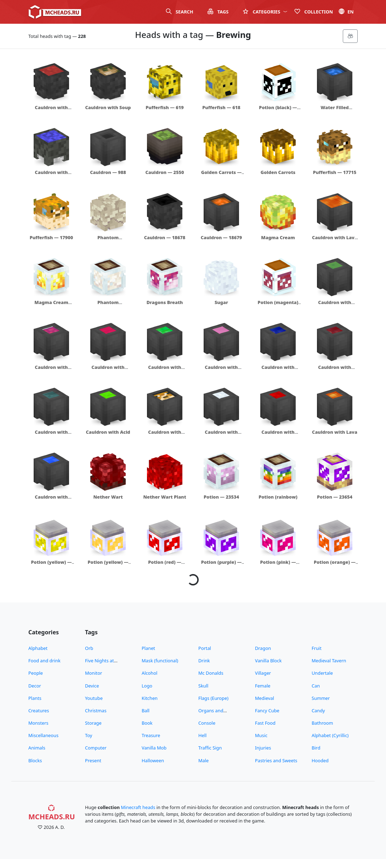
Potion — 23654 (334, 497)
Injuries (263, 748)
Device (92, 686)
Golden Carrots (278, 172)
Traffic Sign (210, 748)
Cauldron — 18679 (221, 237)
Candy (318, 710)
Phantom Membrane (108, 240)
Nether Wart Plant (164, 497)
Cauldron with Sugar (221, 435)
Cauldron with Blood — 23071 (278, 435)
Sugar (221, 302)
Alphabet (37, 648)
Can (316, 686)
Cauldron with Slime (334, 305)
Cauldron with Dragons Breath (51, 370)
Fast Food (265, 723)
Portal (204, 648)
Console (206, 723)
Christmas (96, 710)
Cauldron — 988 (108, 172)
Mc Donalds (210, 673)
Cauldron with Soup (108, 107)
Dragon (263, 648)
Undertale (322, 673)
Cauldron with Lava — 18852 (334, 240)
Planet (148, 648)
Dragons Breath (165, 302)
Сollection (313, 12)
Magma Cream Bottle (51, 305)
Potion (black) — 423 (278, 110)
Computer (96, 748)
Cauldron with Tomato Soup (51, 110)
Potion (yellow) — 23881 (107, 565)
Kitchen (150, 698)
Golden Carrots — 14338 (221, 175)
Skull (203, 686)
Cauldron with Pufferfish (164, 435)
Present (93, 760)
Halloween (153, 760)
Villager (263, 673)
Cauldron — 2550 (164, 172)
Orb (89, 648)
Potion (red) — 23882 (164, 565)
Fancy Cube (267, 710)
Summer (321, 698)
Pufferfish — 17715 (335, 172)
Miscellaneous (43, 735)
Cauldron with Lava (334, 432)
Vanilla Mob (154, 748)
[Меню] (350, 36)
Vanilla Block (268, 660)
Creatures (38, 710)
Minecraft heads (138, 807)
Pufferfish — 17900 (51, 237)
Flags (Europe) (213, 698)
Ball (145, 710)
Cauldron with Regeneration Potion (107, 374)
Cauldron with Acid (108, 432)
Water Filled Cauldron (334, 110)
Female (263, 686)
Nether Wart (108, 497)
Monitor (93, 673)
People (35, 673)
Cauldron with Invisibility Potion (51, 435)
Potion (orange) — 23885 (335, 565)
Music (261, 735)
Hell (202, 735)
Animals (36, 748)
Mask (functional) (160, 660)
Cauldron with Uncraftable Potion (221, 370)
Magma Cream (278, 237)
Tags (218, 12)
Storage (93, 723)
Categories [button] (265, 12)
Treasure (151, 735)
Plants (34, 698)
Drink (204, 660)
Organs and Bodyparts (210, 713)
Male (203, 760)
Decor (34, 686)
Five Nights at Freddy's (99, 663)
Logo (147, 686)
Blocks (35, 760)
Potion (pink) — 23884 (278, 565)
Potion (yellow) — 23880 (51, 565)
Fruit (317, 648)
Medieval (264, 698)
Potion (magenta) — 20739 (278, 305)
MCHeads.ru (51, 812)
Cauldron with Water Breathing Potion (278, 374)
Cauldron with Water (51, 500)
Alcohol (149, 673)
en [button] (346, 12)
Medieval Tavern (329, 660)
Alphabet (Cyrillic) (330, 735)
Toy (88, 735)
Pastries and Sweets (276, 760)
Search (179, 12)
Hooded (320, 760)
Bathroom (322, 723)
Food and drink (44, 660)
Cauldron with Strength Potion (334, 370)
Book (147, 723)
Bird (316, 748)
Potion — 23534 (221, 497)
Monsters (38, 723)
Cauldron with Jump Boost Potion (164, 370)
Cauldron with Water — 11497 (51, 175)
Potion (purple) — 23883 (221, 565)
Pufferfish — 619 (165, 107)
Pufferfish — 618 (221, 107)
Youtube (94, 698)
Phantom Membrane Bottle (107, 305)
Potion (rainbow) (278, 497)
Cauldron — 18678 (165, 237)
